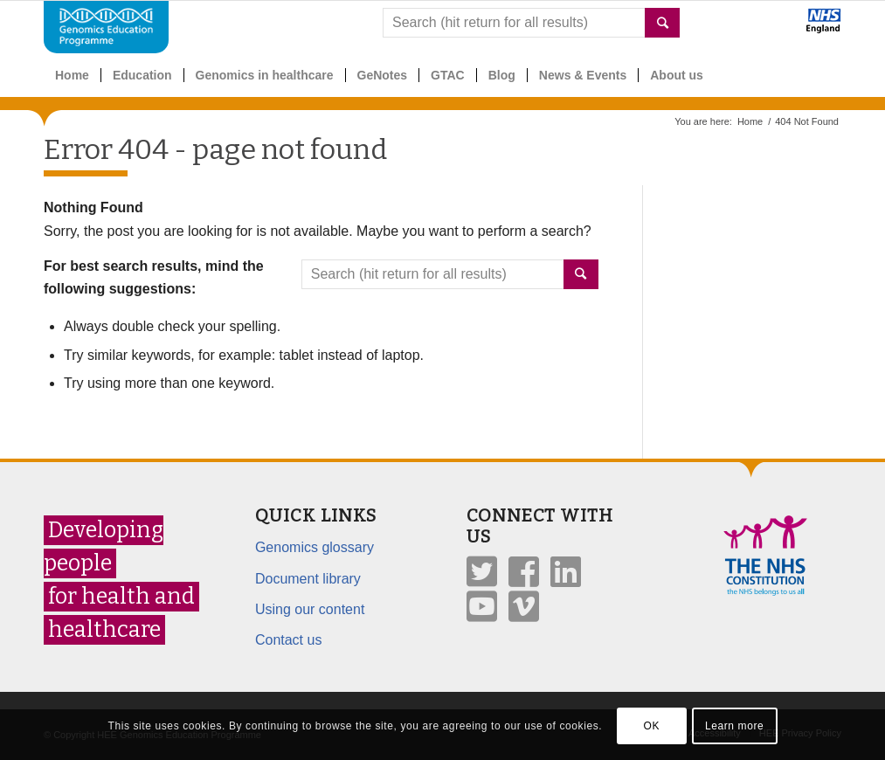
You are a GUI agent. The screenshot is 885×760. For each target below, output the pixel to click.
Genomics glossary (314, 547)
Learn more (734, 726)
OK (651, 726)
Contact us (288, 639)
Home (750, 121)
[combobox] (531, 23)
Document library (308, 578)
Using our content (309, 609)
